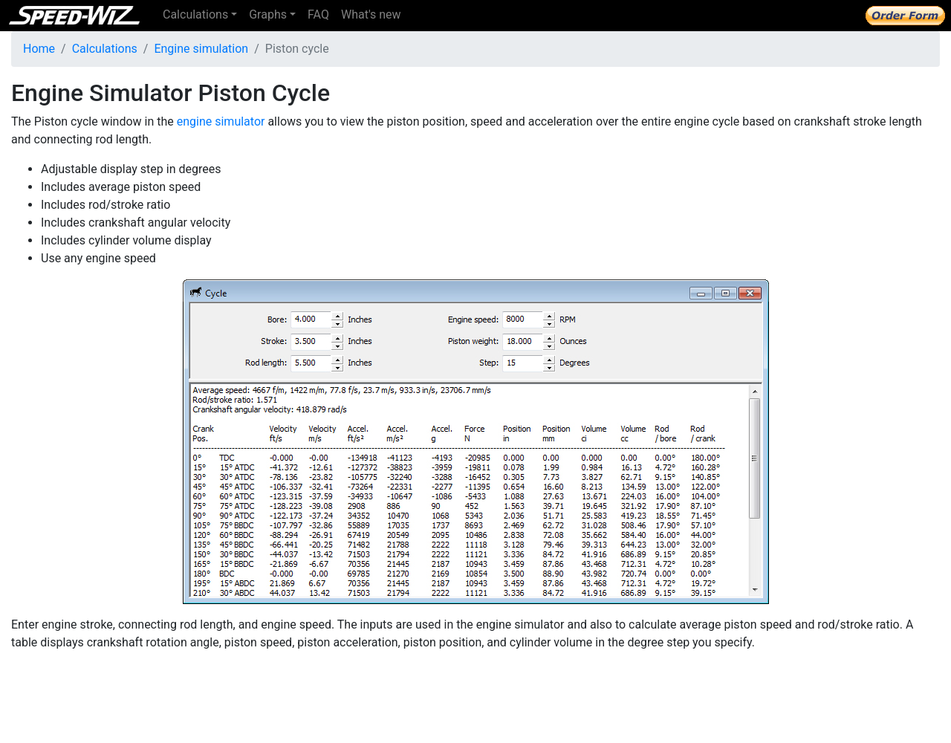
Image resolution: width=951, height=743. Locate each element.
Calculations (104, 49)
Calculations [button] (195, 14)
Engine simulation (201, 49)
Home (39, 49)
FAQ (318, 14)
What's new (371, 14)
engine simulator (221, 121)
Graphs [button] (268, 14)
